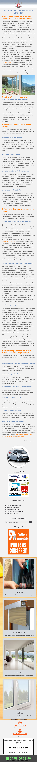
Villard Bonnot (19, 434)
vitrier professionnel (7, 62)
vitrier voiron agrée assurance (14, 511)
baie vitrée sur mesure (12, 509)
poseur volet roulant (12, 507)
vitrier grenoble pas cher (13, 505)
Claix (30, 434)
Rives (14, 436)
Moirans (9, 436)
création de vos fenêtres (8, 241)
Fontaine (26, 434)
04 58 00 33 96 (18, 747)
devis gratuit (10, 405)
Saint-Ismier (20, 436)
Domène (4, 436)
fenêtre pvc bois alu (11, 513)
